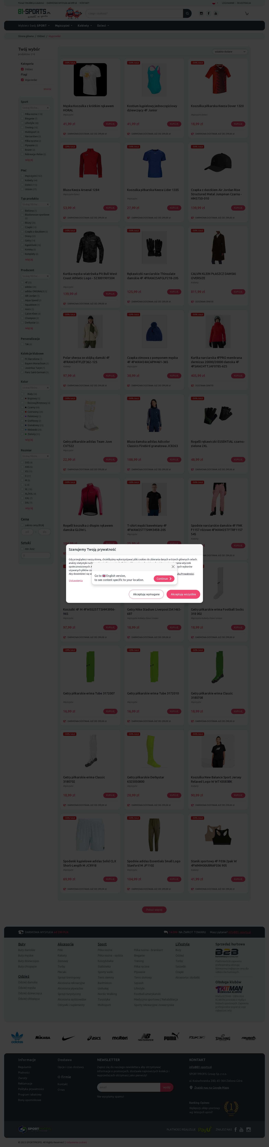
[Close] (173, 566)
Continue (164, 578)
